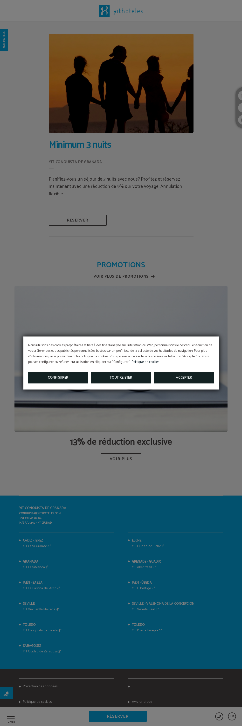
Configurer (58, 378)
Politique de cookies (145, 362)
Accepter (184, 378)
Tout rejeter (121, 378)
